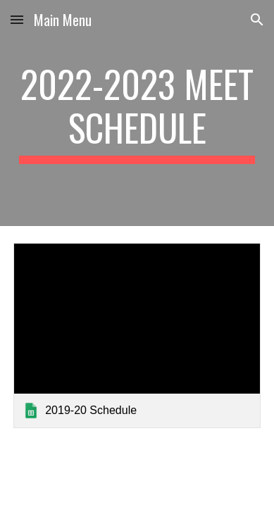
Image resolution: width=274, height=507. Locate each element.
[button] (17, 19)
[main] (137, 113)
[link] (137, 335)
